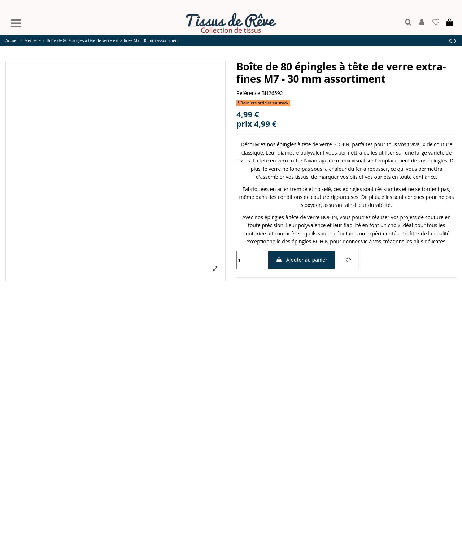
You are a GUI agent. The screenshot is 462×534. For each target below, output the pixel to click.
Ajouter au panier (301, 259)
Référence (248, 93)
